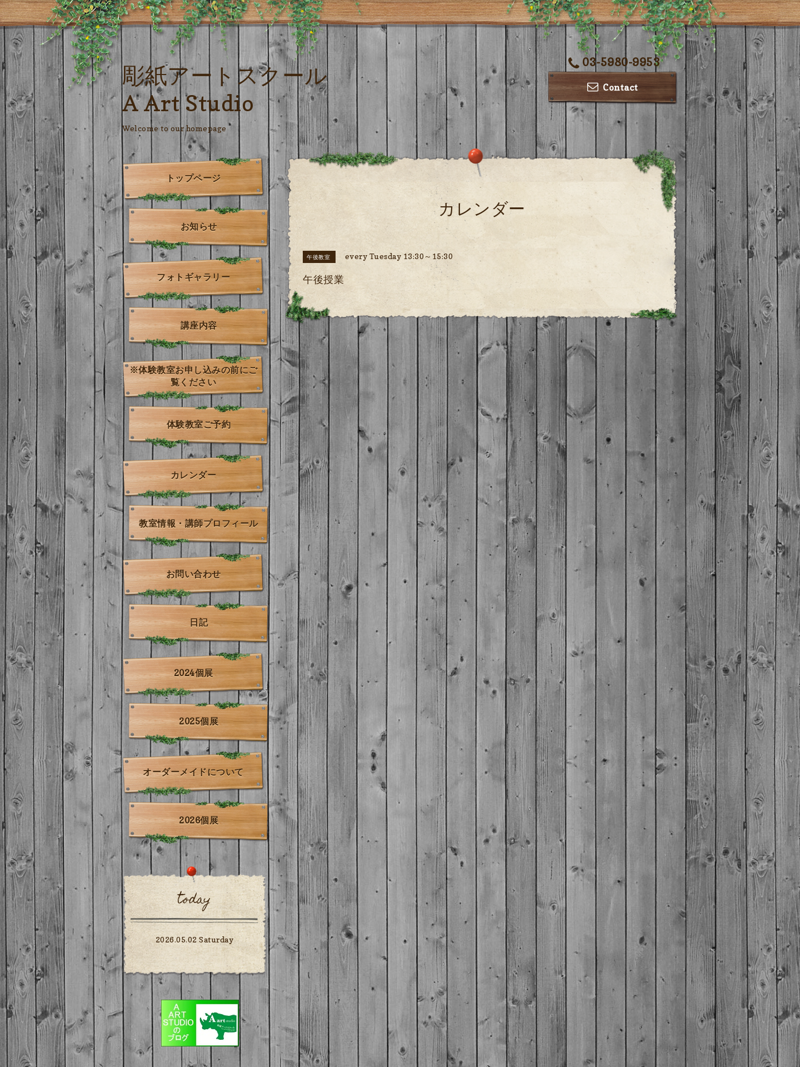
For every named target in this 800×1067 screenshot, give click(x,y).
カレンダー (194, 474)
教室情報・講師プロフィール (198, 523)
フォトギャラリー (193, 276)
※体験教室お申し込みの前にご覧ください (193, 376)
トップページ (193, 177)
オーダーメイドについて (193, 771)
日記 (198, 622)
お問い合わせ (193, 573)
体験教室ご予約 (199, 424)
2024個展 (193, 672)
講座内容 (199, 325)
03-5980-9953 (614, 62)
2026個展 (198, 820)
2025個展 (198, 721)
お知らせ (199, 226)
